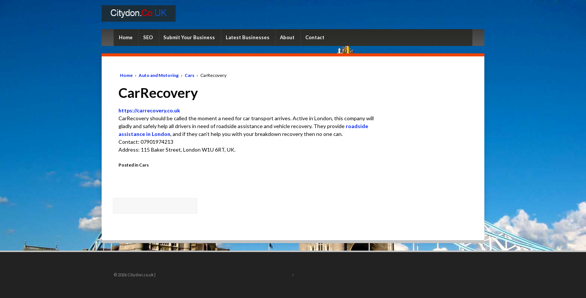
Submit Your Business (189, 37)
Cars (189, 75)
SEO (148, 37)
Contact (314, 37)
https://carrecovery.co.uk (149, 110)
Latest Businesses (247, 37)
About (287, 37)
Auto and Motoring (159, 75)
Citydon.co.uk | (141, 274)
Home (126, 37)
